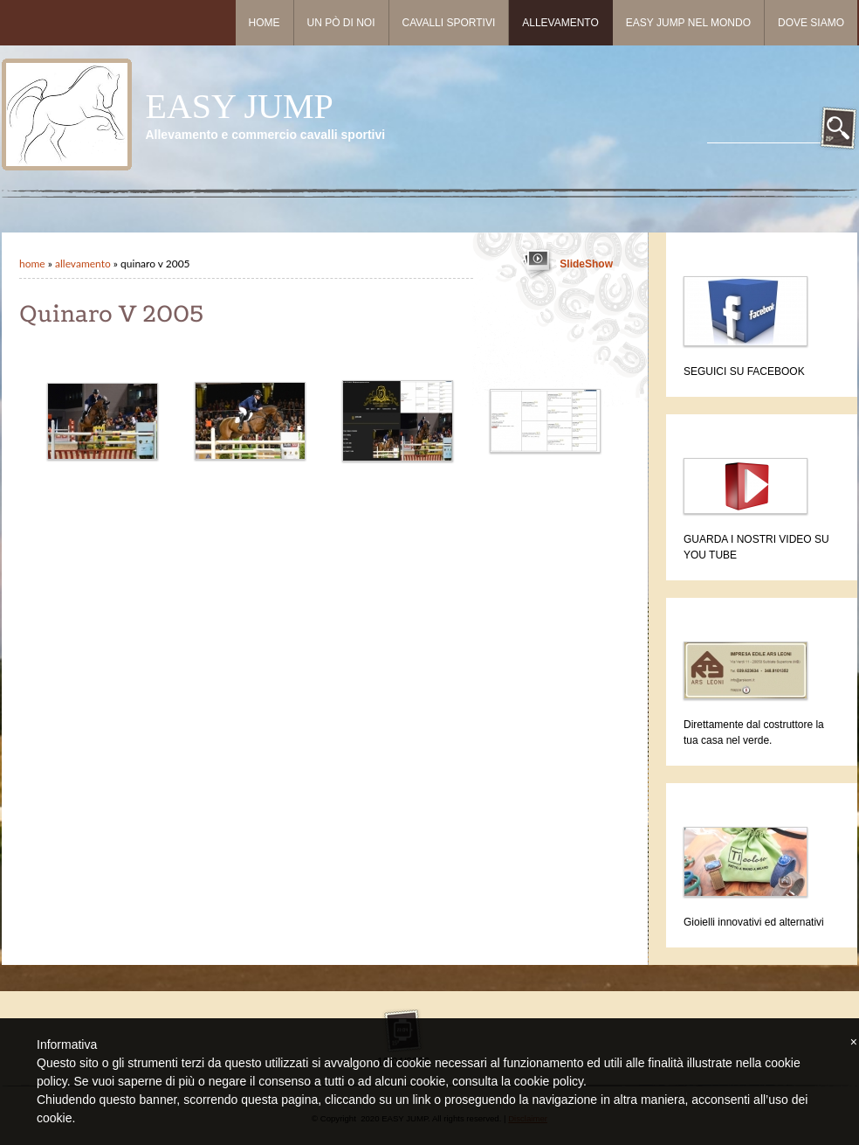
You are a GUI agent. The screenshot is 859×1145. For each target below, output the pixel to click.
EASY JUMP (239, 106)
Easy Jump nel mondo (688, 23)
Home (264, 23)
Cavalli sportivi (449, 23)
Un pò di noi (341, 23)
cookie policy (548, 1081)
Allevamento (560, 23)
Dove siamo (811, 23)
